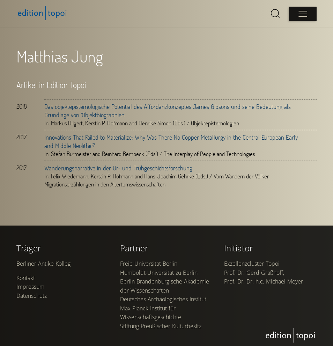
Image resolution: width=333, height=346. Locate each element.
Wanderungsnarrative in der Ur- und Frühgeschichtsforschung (119, 168)
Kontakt (26, 287)
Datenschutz (32, 305)
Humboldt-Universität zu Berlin (159, 281)
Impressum (31, 296)
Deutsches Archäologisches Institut (163, 308)
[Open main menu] (302, 14)
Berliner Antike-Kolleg (44, 272)
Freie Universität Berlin (149, 272)
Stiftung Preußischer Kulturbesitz (161, 335)
